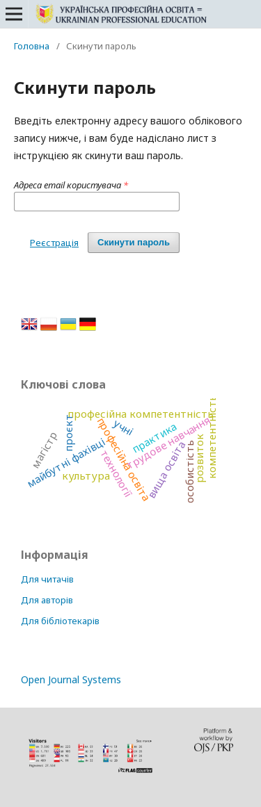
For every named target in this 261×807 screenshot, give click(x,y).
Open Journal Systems (71, 679)
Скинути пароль (133, 242)
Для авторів (47, 600)
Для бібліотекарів (60, 620)
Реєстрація (54, 242)
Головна (31, 46)
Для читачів (47, 579)
